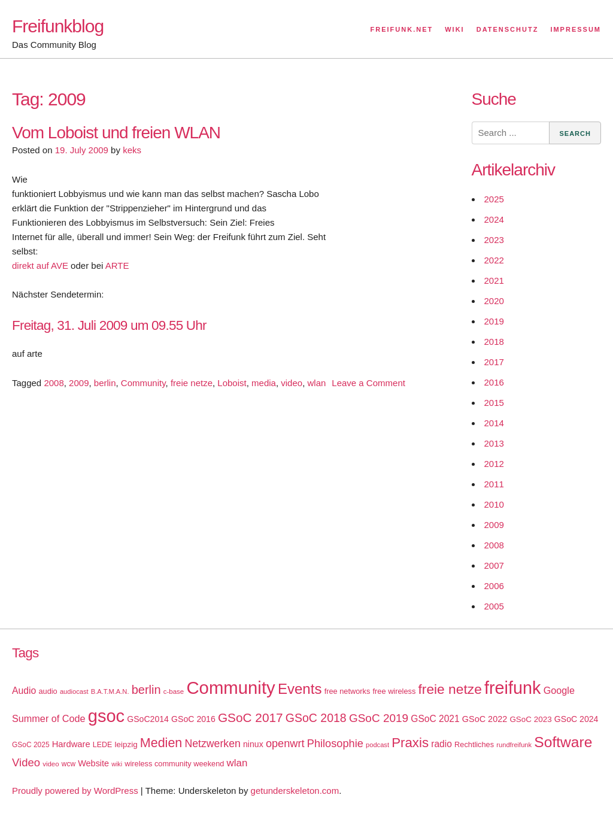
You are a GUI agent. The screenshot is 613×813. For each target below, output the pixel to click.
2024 (494, 219)
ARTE (117, 265)
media (263, 383)
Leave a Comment (368, 383)
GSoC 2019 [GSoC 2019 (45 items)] (378, 718)
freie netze (192, 383)
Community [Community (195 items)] (230, 687)
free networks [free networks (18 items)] (347, 691)
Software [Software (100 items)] (563, 742)
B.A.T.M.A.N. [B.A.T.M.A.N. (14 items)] (110, 691)
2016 (494, 382)
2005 (494, 606)
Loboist (231, 383)
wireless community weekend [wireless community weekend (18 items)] (174, 763)
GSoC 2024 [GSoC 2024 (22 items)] (576, 719)
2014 (494, 423)
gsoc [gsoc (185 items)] (106, 716)
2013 (494, 443)
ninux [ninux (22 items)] (253, 744)
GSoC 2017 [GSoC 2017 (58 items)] (250, 717)
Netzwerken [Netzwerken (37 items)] (212, 744)
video (291, 383)
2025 (494, 199)
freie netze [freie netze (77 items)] (449, 689)
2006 (494, 586)
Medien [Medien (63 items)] (161, 743)
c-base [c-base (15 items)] (173, 691)
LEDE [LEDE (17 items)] (103, 745)
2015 (494, 403)
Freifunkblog (58, 26)
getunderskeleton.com (295, 790)
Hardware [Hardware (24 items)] (71, 744)
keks (132, 150)
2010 (494, 504)
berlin (105, 383)
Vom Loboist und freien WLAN (116, 132)
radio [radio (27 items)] (441, 744)
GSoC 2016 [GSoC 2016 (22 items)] (193, 719)
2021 (494, 280)
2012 (494, 464)
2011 (494, 484)
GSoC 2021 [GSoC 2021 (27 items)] (435, 719)
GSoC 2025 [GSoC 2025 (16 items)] (31, 745)
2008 (53, 383)
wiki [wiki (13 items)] (116, 764)
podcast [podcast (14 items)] (377, 744)
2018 (494, 341)
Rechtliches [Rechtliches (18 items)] (474, 744)
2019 (494, 321)
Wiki (454, 29)
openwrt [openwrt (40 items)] (285, 744)
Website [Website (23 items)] (93, 763)
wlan (316, 383)
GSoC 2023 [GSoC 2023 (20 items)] (530, 719)
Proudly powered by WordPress (75, 790)
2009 (79, 383)
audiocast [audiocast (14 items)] (74, 691)
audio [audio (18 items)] (47, 691)
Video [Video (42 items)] (26, 762)
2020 (494, 301)
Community (143, 383)
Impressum (575, 29)
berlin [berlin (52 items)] (146, 689)
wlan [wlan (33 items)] (237, 763)
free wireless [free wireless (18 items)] (394, 691)
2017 (494, 362)
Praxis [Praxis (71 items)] (410, 742)
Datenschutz (508, 29)
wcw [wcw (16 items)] (68, 764)
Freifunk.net (402, 29)
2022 (494, 260)
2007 (494, 565)
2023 (494, 240)
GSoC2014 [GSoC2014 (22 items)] (148, 719)
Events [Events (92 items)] (300, 689)
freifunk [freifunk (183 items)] (512, 687)
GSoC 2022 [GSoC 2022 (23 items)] (484, 719)
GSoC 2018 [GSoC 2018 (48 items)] (316, 717)
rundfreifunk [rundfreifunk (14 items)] (514, 744)
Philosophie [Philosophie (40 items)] (335, 744)
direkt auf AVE (40, 265)
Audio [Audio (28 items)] (24, 690)
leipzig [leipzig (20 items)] (126, 744)
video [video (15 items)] (51, 764)
